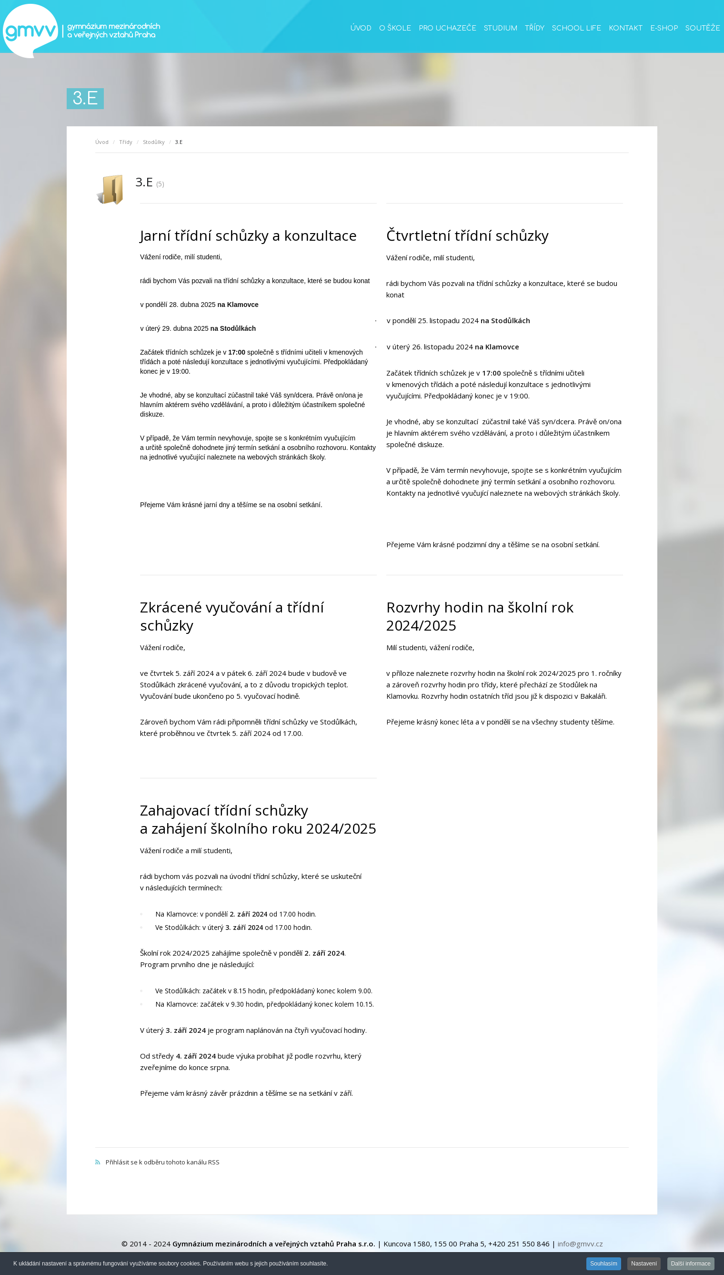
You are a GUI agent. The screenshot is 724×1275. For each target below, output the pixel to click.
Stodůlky (154, 141)
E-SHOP (664, 28)
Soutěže (702, 28)
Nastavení (644, 1264)
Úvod (361, 28)
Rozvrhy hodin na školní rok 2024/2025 (479, 616)
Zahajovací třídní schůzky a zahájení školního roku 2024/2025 (258, 819)
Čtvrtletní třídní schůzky (467, 235)
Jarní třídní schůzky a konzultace (248, 235)
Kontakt (626, 28)
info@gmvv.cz (580, 1243)
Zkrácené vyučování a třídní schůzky (232, 616)
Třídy (534, 28)
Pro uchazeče (447, 28)
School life (576, 28)
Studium (500, 28)
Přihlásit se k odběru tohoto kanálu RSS (362, 1152)
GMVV (81, 31)
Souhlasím (603, 1264)
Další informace (691, 1264)
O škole (395, 28)
